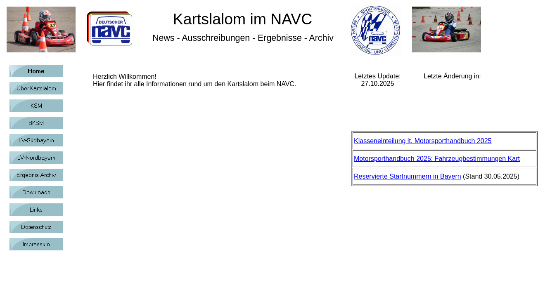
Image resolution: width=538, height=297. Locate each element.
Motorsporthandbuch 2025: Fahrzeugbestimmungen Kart (437, 158)
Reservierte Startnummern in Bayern (407, 176)
